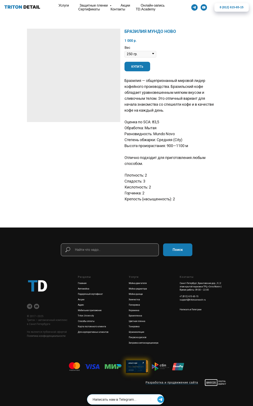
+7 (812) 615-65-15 (189, 296)
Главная (82, 283)
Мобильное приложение (90, 310)
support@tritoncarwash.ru (193, 300)
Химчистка (134, 299)
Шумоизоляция (136, 332)
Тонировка (134, 326)
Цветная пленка (137, 321)
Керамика (134, 310)
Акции (81, 299)
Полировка (134, 305)
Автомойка (83, 289)
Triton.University (86, 316)
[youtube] (36, 306)
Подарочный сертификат (90, 294)
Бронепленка (135, 316)
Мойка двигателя (138, 283)
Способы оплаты (86, 321)
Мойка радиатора (138, 289)
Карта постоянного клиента (92, 326)
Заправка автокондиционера (143, 343)
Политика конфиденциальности (46, 335)
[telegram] (29, 306)
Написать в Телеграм (190, 309)
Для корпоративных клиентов (93, 332)
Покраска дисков (137, 337)
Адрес (81, 305)
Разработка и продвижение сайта (172, 382)
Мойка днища (136, 294)
